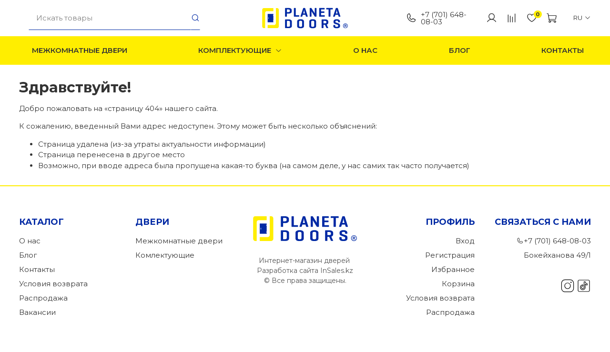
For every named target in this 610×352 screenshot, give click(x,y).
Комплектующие (240, 50)
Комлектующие (164, 255)
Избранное (453, 269)
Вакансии (37, 312)
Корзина (458, 283)
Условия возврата (53, 283)
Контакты (562, 50)
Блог (459, 50)
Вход (465, 240)
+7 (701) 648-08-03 (436, 18)
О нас (365, 50)
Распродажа (43, 297)
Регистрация (450, 255)
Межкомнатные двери (79, 50)
